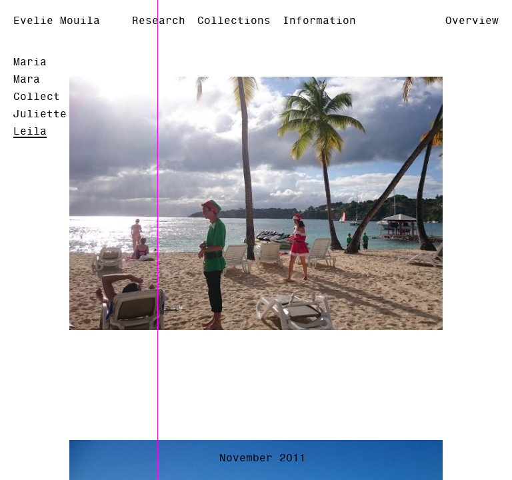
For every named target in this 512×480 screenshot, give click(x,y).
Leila (30, 131)
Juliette (40, 114)
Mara (26, 79)
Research (158, 20)
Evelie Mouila (56, 20)
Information (319, 20)
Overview (472, 20)
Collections (234, 20)
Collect (36, 96)
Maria (30, 62)
